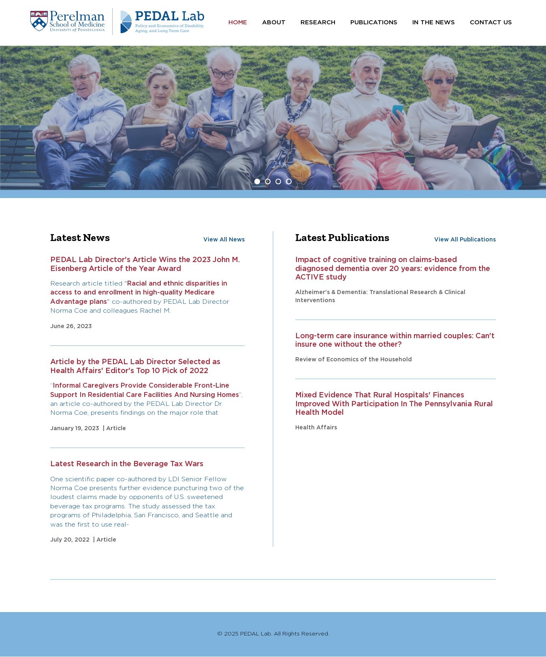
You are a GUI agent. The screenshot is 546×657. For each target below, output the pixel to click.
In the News (433, 22)
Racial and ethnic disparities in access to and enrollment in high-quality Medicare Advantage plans (138, 293)
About (274, 22)
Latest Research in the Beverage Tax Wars (126, 464)
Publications (373, 22)
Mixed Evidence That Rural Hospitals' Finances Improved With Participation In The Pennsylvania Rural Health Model (394, 404)
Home (237, 22)
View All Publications (465, 239)
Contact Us (491, 22)
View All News (224, 239)
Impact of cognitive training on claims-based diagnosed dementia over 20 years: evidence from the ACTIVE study (392, 269)
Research (318, 22)
